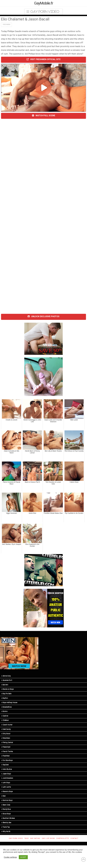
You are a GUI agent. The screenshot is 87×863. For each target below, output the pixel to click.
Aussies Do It (6, 680)
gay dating (35, 838)
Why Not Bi (5, 831)
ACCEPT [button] (23, 857)
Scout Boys (6, 814)
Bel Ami (4, 685)
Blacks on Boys (7, 689)
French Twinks (7, 751)
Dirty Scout (5, 733)
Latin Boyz (5, 782)
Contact (74, 838)
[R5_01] (43, 376)
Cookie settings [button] (10, 857)
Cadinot (4, 716)
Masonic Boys (7, 791)
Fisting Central (7, 742)
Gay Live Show (48, 838)
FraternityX (5, 747)
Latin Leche (6, 787)
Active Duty (6, 676)
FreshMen (6, 24)
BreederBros (6, 707)
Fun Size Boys (7, 760)
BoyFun (4, 698)
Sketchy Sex (6, 822)
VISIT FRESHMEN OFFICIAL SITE (44, 59)
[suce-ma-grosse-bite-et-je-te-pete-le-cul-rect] (43, 570)
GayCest (5, 765)
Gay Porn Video (16, 838)
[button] (43, 12)
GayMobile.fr (43, 3)
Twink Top (5, 827)
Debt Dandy (6, 729)
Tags (26, 838)
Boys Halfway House (9, 702)
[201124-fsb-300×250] (43, 338)
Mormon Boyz (7, 800)
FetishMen (5, 738)
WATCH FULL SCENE (43, 115)
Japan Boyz (6, 774)
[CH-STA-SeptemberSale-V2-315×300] (43, 608)
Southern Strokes (8, 818)
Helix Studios (6, 769)
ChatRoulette (62, 838)
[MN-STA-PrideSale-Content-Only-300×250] (19, 653)
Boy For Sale (6, 693)
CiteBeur (5, 720)
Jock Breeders (7, 778)
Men (3, 796)
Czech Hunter (6, 725)
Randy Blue (6, 809)
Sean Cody (5, 805)
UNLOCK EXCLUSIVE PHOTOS (43, 316)
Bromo (4, 711)
